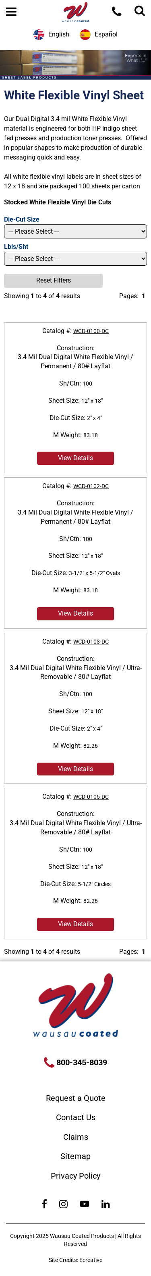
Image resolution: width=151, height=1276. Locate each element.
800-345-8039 (80, 1062)
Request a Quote (75, 1098)
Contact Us (75, 1117)
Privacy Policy (75, 1176)
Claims (75, 1137)
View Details (75, 458)
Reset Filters (53, 280)
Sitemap (75, 1156)
